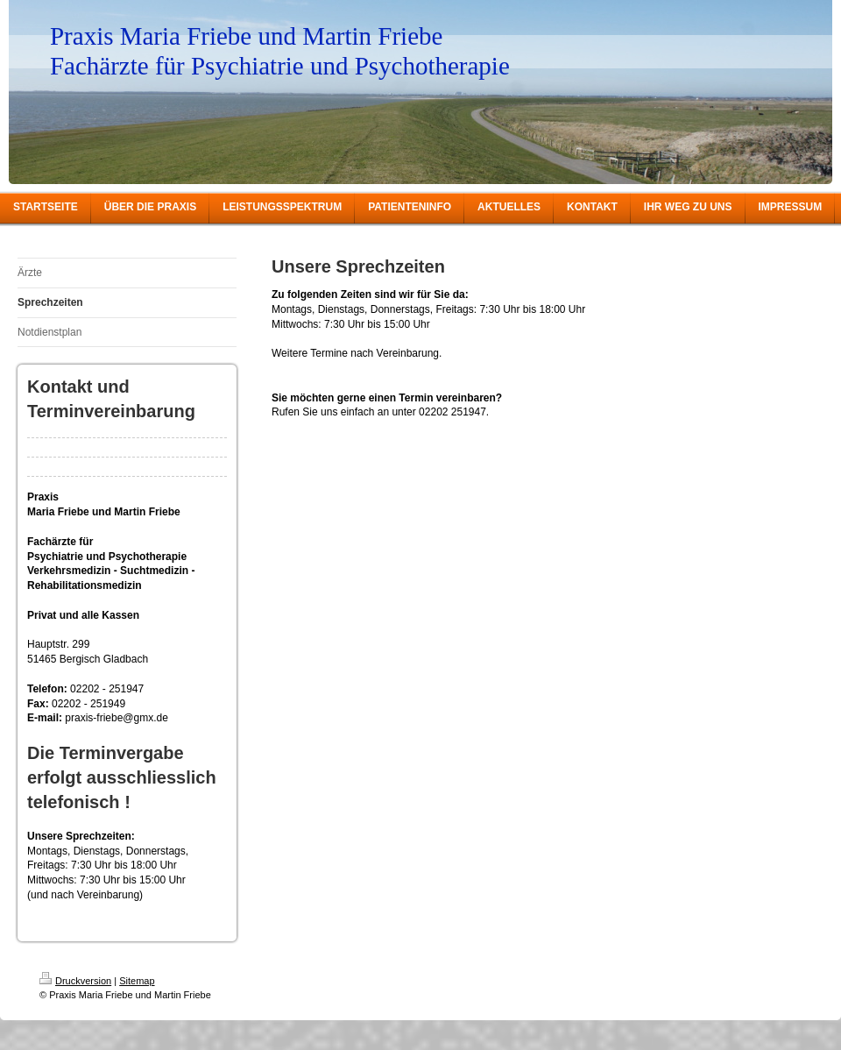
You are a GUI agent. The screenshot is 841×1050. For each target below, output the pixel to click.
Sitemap (136, 981)
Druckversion (75, 981)
